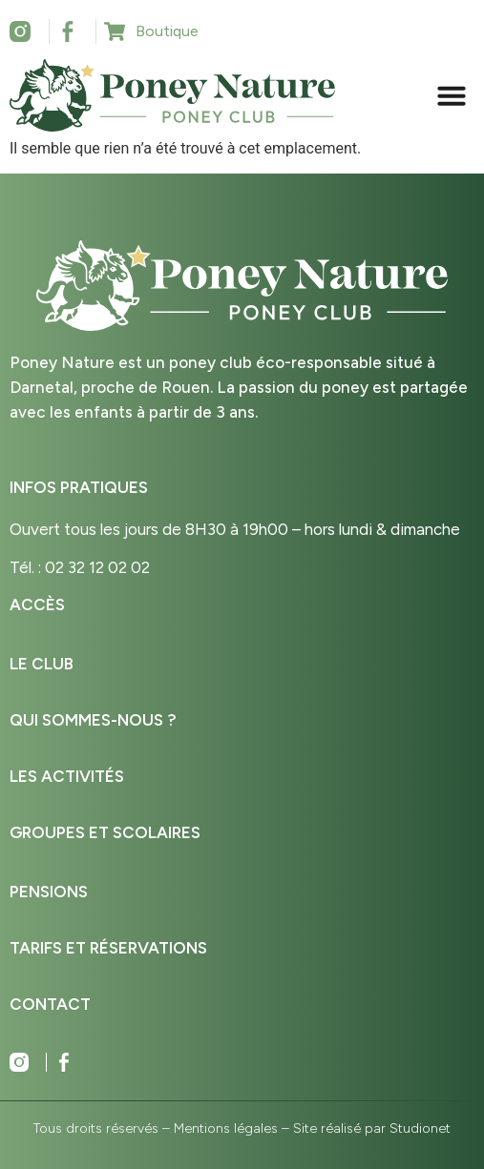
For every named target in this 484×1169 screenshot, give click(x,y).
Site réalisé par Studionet (372, 1128)
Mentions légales (226, 1128)
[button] (451, 95)
